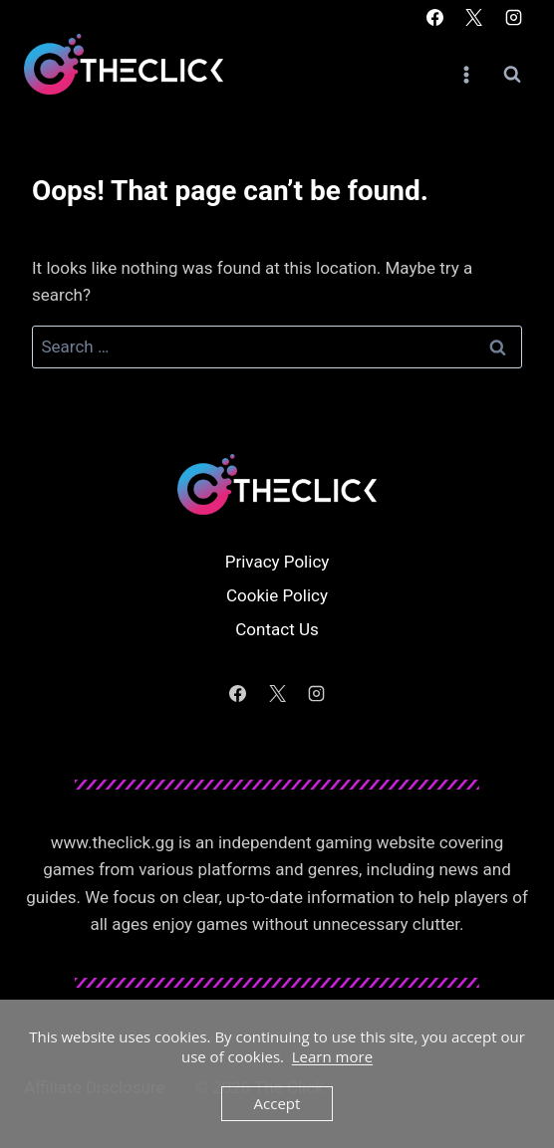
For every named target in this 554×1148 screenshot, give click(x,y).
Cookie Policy (277, 595)
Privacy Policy (277, 562)
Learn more (332, 1056)
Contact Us (276, 629)
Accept (277, 1103)
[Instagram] (513, 17)
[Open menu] (465, 74)
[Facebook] (435, 17)
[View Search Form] (512, 75)
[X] (474, 17)
